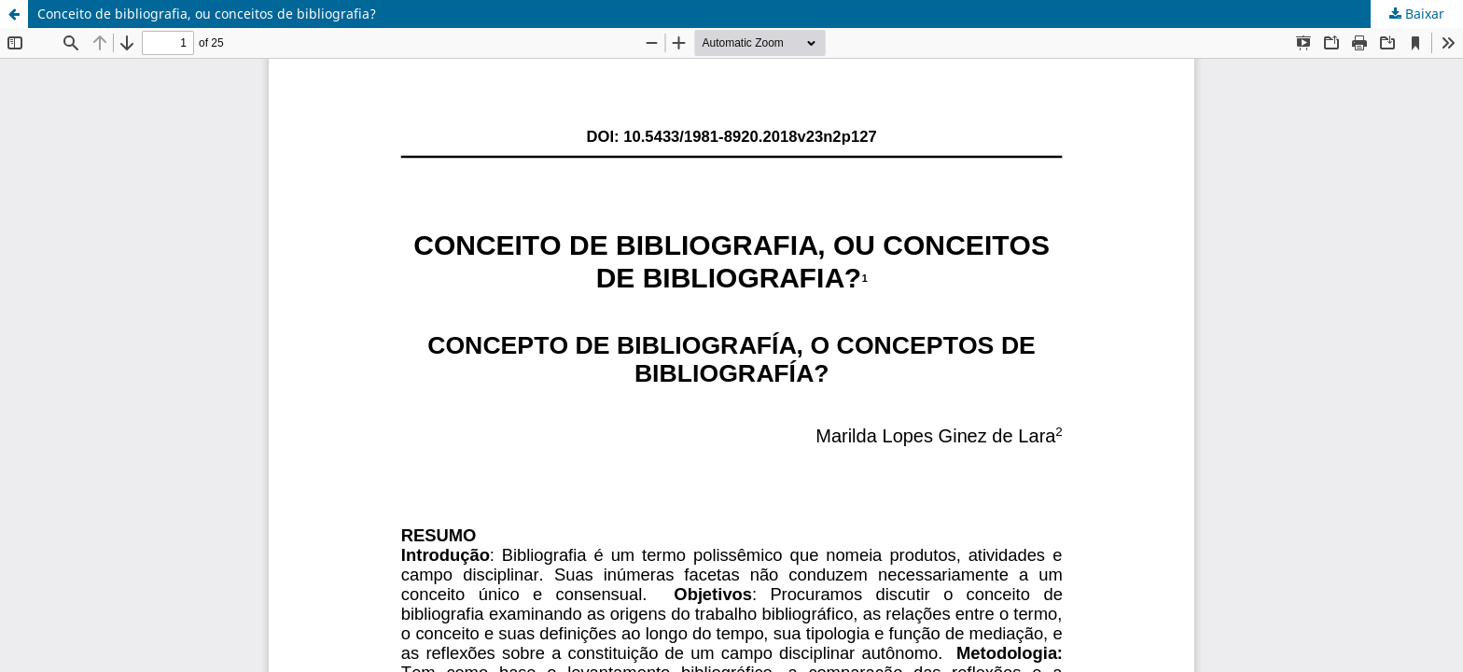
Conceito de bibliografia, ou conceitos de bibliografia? (206, 13)
